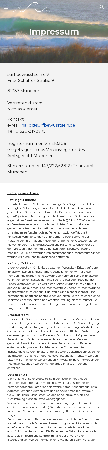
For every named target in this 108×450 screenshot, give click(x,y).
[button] (6, 7)
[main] (54, 32)
